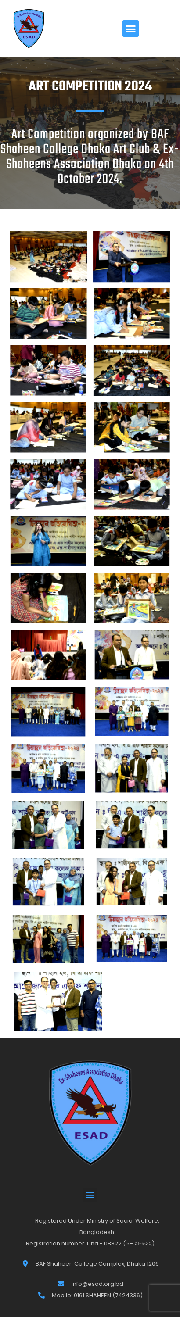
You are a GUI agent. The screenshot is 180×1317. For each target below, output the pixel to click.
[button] (130, 28)
